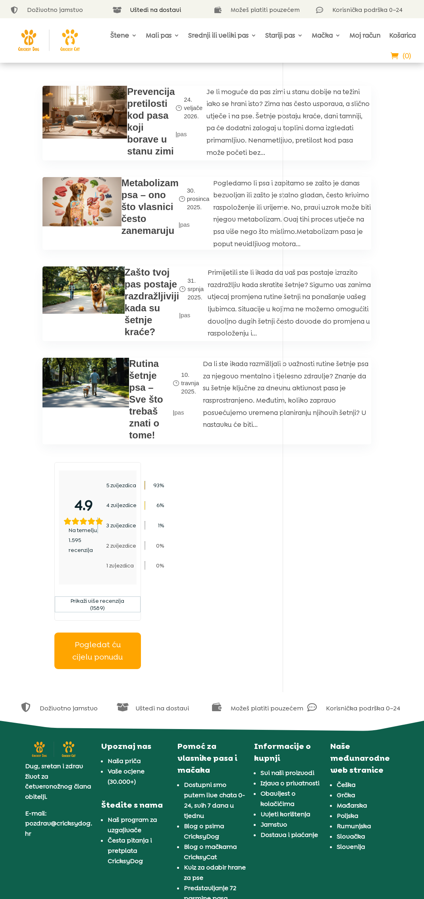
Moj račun (364, 35)
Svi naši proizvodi (287, 682)
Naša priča (124, 670)
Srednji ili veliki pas (218, 35)
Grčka (346, 704)
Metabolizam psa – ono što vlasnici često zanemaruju (120, 241)
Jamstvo (273, 733)
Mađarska (352, 714)
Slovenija (351, 756)
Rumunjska (354, 735)
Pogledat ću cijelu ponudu (338, 274)
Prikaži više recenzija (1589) (338, 228)
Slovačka (351, 745)
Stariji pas (280, 35)
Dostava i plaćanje (289, 744)
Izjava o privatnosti (289, 692)
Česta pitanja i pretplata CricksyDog (130, 759)
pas (151, 151)
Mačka (322, 35)
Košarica (402, 35)
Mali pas (159, 35)
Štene (119, 35)
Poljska (347, 725)
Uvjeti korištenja (285, 723)
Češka (346, 694)
